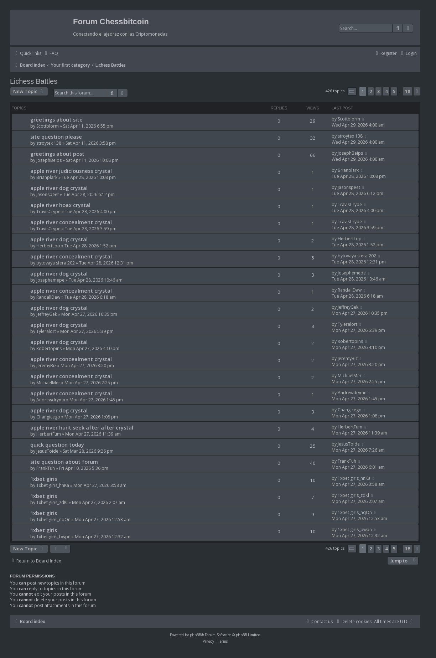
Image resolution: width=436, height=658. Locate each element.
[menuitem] (50, 53)
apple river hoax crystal (60, 205)
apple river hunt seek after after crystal (81, 427)
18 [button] (407, 91)
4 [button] (386, 91)
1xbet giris (43, 478)
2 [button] (370, 91)
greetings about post (57, 153)
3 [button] (378, 91)
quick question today (57, 444)
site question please (56, 136)
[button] (352, 91)
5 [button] (394, 91)
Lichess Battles (33, 81)
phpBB (195, 634)
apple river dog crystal (59, 187)
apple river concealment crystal (71, 222)
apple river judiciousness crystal (71, 170)
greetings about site (56, 119)
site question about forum (64, 461)
